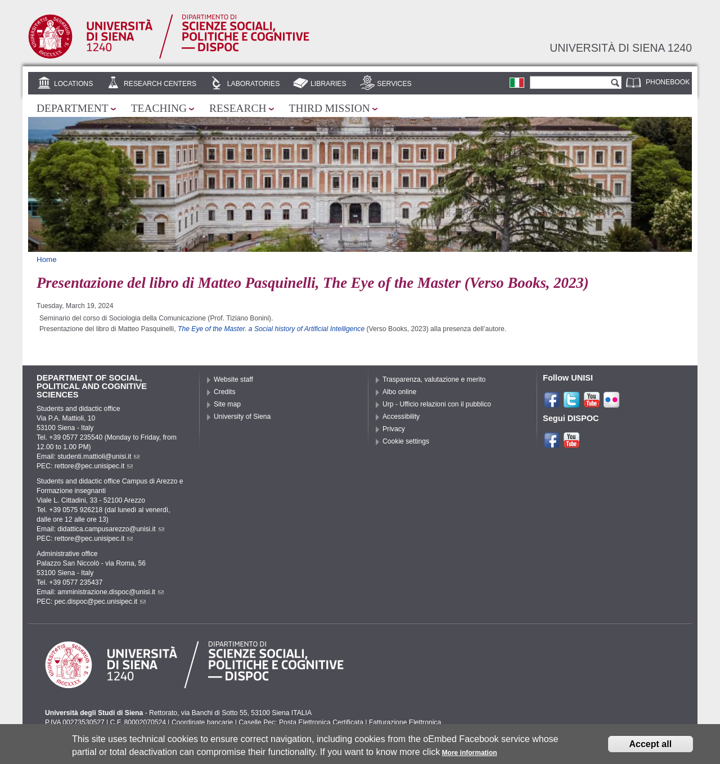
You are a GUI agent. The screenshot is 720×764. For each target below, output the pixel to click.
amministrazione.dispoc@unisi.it (110, 592)
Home (47, 259)
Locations (73, 84)
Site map (227, 404)
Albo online (399, 392)
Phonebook (668, 82)
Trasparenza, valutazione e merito (433, 379)
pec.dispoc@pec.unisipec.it (100, 601)
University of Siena (242, 417)
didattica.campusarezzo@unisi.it (110, 529)
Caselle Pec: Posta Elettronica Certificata (300, 722)
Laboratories (253, 84)
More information (469, 757)
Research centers (160, 84)
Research (238, 108)
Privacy (393, 429)
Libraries (328, 84)
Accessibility (401, 417)
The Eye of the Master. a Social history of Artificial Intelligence (272, 329)
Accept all (650, 747)
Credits (225, 392)
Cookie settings (405, 441)
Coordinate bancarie (202, 722)
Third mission (329, 108)
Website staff (233, 379)
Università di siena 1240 (621, 48)
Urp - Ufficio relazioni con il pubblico (436, 404)
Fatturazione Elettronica (405, 722)
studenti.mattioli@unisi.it (98, 456)
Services (394, 84)
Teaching (159, 108)
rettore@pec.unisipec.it (94, 466)
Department (73, 108)
